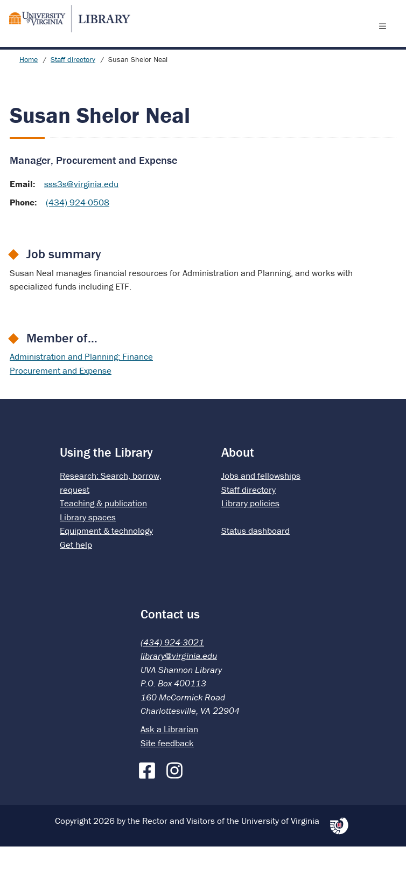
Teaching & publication (103, 530)
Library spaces (88, 544)
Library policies (250, 530)
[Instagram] (177, 796)
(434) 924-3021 (172, 670)
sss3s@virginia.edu (81, 211)
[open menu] (385, 39)
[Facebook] (150, 796)
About (237, 479)
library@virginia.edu (179, 683)
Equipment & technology (106, 558)
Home (28, 87)
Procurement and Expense (60, 398)
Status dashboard (255, 558)
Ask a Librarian (169, 756)
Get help (76, 572)
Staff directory (73, 87)
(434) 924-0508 (77, 230)
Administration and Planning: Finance (81, 384)
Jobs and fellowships (260, 503)
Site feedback (167, 770)
